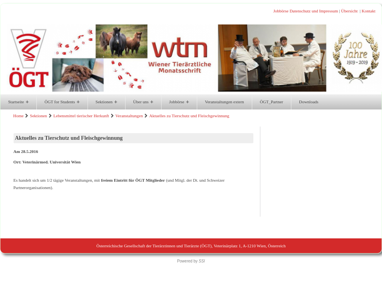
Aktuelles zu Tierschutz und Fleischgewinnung (189, 115)
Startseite (18, 102)
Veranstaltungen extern (224, 101)
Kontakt (368, 11)
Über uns (143, 102)
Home (18, 115)
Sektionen (106, 102)
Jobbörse (281, 11)
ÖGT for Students (62, 102)
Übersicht (349, 11)
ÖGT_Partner (271, 101)
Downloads (308, 101)
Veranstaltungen (129, 115)
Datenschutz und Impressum (313, 11)
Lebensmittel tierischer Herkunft (81, 115)
